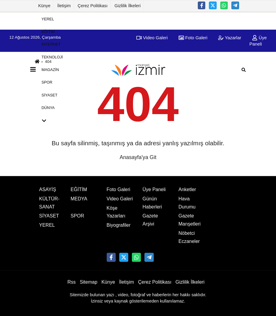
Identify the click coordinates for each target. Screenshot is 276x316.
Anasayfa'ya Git (138, 157)
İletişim (64, 5)
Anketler (187, 189)
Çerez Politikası (93, 5)
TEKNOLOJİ (52, 57)
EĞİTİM (48, 31)
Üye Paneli (154, 189)
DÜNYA (48, 107)
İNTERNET (51, 44)
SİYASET (50, 95)
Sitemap (88, 282)
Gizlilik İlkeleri (127, 5)
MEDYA (79, 198)
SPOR (47, 82)
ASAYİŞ (47, 189)
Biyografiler (119, 225)
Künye (44, 5)
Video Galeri (120, 198)
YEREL (48, 18)
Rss (71, 282)
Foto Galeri (118, 189)
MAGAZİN (50, 69)
